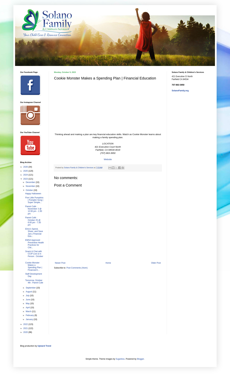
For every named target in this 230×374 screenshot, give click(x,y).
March (29, 311)
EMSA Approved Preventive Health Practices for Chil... (34, 244)
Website (108, 159)
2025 (25, 171)
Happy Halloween (33, 193)
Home (108, 263)
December (31, 182)
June (28, 299)
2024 (25, 175)
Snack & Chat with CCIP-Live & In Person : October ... (34, 255)
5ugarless (120, 359)
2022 (25, 324)
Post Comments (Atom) (77, 268)
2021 (25, 328)
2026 (25, 167)
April (28, 307)
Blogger (140, 359)
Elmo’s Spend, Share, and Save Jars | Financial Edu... (34, 232)
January (30, 319)
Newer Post (60, 263)
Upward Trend (44, 346)
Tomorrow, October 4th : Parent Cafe (34, 281)
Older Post (156, 263)
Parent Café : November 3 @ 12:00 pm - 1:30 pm (33, 210)
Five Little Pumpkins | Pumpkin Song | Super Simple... (34, 200)
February (30, 315)
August (29, 291)
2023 (25, 179)
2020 (25, 332)
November (31, 186)
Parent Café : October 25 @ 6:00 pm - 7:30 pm (33, 221)
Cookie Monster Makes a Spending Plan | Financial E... (33, 266)
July (28, 295)
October (30, 190)
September (31, 288)
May (28, 303)
